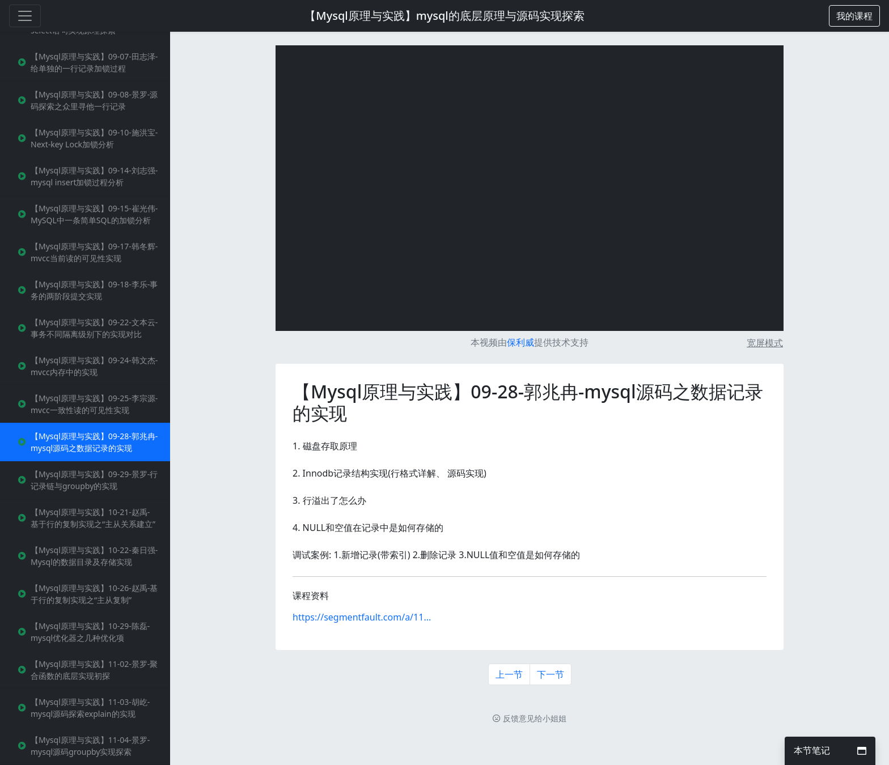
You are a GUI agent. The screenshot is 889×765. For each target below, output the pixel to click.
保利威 (520, 342)
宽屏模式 (765, 343)
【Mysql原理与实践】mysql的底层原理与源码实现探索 (444, 15)
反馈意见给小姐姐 (529, 718)
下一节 (550, 674)
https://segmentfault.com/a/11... (362, 617)
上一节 (509, 674)
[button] (854, 16)
